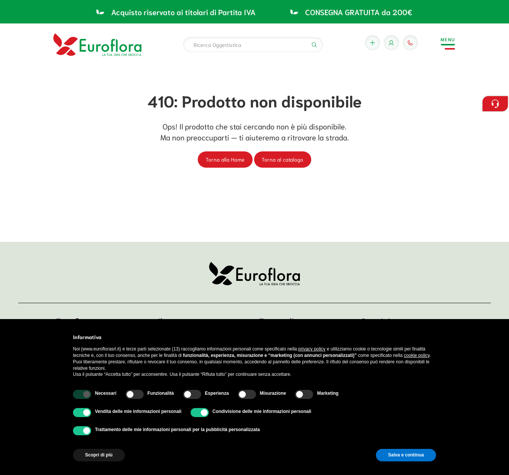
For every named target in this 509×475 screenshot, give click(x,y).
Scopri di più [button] (99, 455)
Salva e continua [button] (406, 455)
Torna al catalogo (282, 159)
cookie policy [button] (417, 355)
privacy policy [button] (312, 349)
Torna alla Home (225, 159)
